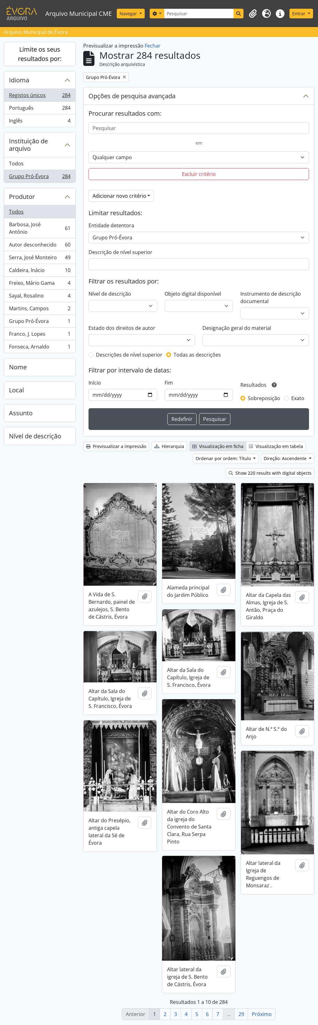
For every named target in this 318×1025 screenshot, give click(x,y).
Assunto (21, 413)
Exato (297, 398)
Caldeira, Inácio (39, 271)
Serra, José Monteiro (39, 259)
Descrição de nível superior (120, 252)
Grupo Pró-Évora (39, 177)
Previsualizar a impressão (116, 446)
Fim (169, 382)
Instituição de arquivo (28, 145)
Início (95, 382)
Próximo (262, 1014)
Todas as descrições (197, 354)
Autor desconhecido (39, 246)
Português (39, 109)
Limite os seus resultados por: (39, 54)
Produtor (22, 196)
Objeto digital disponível (193, 293)
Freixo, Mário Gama (39, 284)
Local (16, 390)
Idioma (19, 80)
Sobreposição (264, 398)
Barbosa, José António (39, 228)
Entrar (299, 13)
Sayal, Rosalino (39, 297)
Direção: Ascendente (286, 458)
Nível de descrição (35, 436)
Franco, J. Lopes (39, 335)
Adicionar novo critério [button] (119, 195)
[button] (253, 14)
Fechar (153, 45)
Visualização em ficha (217, 446)
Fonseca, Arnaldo (39, 348)
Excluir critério (199, 174)
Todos (16, 163)
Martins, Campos (39, 310)
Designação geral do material (236, 328)
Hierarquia (169, 446)
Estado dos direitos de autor (122, 328)
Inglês (39, 122)
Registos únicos (39, 96)
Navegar (129, 13)
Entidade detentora (111, 225)
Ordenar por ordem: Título (224, 458)
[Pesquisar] (199, 13)
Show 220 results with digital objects (270, 473)
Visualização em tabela (276, 446)
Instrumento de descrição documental (270, 297)
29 (241, 1014)
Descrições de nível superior (129, 354)
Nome (18, 367)
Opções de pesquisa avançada (132, 96)
